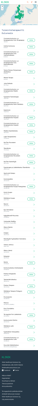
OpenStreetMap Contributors (32, 24)
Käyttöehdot (6, 378)
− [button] (2, 9)
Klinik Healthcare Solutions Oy (11, 396)
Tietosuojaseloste (7, 383)
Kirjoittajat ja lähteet (8, 381)
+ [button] (2, 6)
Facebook (6, 370)
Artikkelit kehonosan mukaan (11, 394)
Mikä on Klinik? (6, 375)
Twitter (16, 370)
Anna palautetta (7, 386)
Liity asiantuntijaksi (8, 399)
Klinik (5, 2)
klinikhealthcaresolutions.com (11, 367)
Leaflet (23, 24)
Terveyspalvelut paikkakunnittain (12, 391)
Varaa (31, 40)
